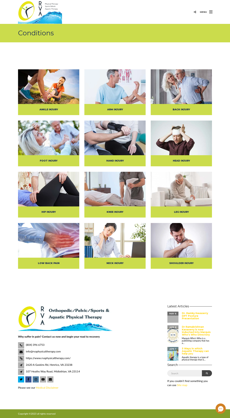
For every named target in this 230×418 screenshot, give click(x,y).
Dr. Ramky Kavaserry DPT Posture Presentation (195, 316)
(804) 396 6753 (35, 344)
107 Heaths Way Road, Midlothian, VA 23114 (53, 371)
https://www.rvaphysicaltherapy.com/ (48, 358)
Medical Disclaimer (47, 387)
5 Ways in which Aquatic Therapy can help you (195, 351)
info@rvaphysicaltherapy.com (43, 351)
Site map (182, 385)
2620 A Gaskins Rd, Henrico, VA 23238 (49, 364)
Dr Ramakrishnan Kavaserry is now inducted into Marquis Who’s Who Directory (196, 330)
